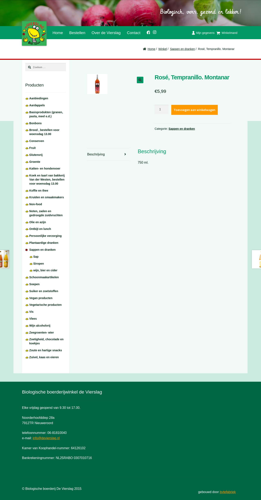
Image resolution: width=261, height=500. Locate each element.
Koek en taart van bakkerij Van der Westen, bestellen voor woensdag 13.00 (47, 179)
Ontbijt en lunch (40, 229)
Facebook (147, 31)
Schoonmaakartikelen (44, 277)
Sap (36, 256)
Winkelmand (229, 32)
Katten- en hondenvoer (44, 168)
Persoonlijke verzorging (45, 235)
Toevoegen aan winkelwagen (194, 110)
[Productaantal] (161, 109)
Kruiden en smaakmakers (46, 197)
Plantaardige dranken (43, 242)
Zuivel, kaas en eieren (44, 357)
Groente (34, 161)
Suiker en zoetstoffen (43, 291)
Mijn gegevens (205, 32)
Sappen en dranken (182, 49)
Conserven (36, 141)
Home (58, 33)
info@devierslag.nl (46, 438)
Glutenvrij (36, 154)
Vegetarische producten (45, 304)
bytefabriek (228, 492)
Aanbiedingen (38, 98)
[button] (140, 80)
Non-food (35, 204)
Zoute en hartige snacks (45, 350)
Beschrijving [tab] (96, 154)
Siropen (38, 263)
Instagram (153, 31)
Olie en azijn (37, 222)
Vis (31, 311)
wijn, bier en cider (45, 270)
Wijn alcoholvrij (39, 325)
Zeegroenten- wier (41, 332)
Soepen (34, 284)
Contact (133, 33)
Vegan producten (41, 298)
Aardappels (37, 105)
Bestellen (77, 33)
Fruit (32, 148)
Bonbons (35, 123)
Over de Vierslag (106, 33)
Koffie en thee (38, 190)
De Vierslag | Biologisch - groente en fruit (34, 33)
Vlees (33, 318)
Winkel (162, 49)
